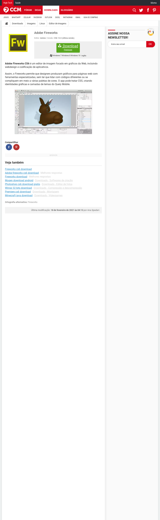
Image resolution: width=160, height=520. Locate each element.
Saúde (17, 3)
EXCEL (57, 17)
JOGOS (6, 17)
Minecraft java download (18, 195)
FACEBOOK (38, 17)
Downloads (51, 10)
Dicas (38, 10)
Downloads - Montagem (46, 191)
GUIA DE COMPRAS (91, 17)
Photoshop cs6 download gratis (22, 184)
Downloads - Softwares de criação (54, 180)
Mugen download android (19, 180)
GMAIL (77, 17)
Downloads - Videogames (48, 195)
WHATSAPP (16, 17)
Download (68, 47)
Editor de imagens (57, 23)
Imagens (31, 23)
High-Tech (7, 3)
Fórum (28, 10)
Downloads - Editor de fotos (57, 184)
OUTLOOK (48, 17)
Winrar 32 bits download (18, 187)
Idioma (154, 3)
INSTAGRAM (67, 17)
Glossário (67, 10)
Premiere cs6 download (18, 191)
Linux (42, 23)
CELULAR (27, 17)
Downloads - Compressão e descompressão (58, 187)
